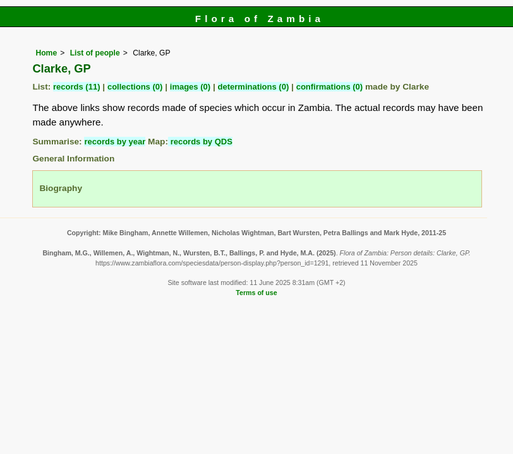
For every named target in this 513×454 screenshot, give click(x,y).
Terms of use (256, 292)
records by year (114, 141)
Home (46, 53)
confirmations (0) (329, 86)
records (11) (76, 86)
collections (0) (134, 86)
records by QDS (200, 141)
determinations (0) (253, 86)
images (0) (190, 86)
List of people (95, 53)
